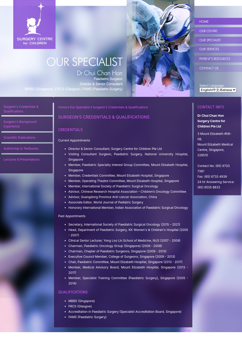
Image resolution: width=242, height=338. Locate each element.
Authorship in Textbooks (21, 148)
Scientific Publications (19, 137)
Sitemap (185, 330)
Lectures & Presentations (21, 159)
